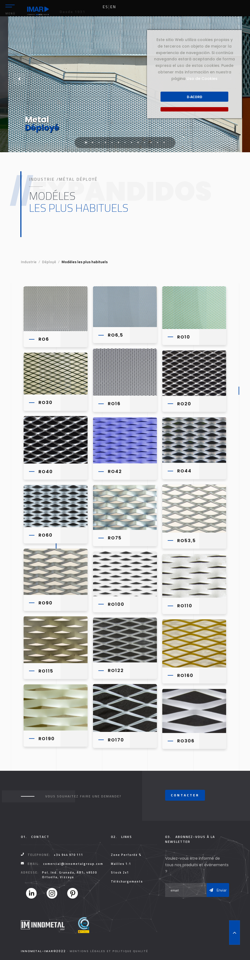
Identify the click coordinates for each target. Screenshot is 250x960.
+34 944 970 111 (68, 855)
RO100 (115, 603)
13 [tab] (164, 142)
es (105, 7)
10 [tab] (144, 142)
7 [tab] (125, 142)
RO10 (183, 337)
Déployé (49, 262)
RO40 (46, 471)
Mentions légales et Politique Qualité (109, 951)
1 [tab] (86, 142)
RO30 (46, 402)
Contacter (185, 795)
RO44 (184, 470)
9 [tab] (138, 142)
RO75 (114, 537)
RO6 (44, 339)
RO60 (46, 534)
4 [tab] (105, 142)
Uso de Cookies (202, 78)
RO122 (115, 669)
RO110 (184, 605)
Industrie (29, 262)
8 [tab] (131, 142)
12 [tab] (157, 142)
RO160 (185, 674)
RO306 (185, 740)
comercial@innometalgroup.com (73, 864)
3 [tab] (99, 142)
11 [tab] (151, 142)
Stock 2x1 (120, 872)
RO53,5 (186, 540)
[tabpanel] (125, 84)
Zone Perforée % (126, 855)
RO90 (46, 602)
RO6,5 (115, 335)
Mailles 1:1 (121, 864)
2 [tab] (92, 142)
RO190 (47, 737)
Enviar (218, 890)
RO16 (113, 403)
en (113, 7)
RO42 (114, 471)
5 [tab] (112, 142)
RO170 (115, 739)
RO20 (184, 403)
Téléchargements (127, 881)
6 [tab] (118, 142)
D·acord (194, 97)
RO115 (46, 670)
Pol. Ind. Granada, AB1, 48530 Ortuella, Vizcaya (69, 874)
